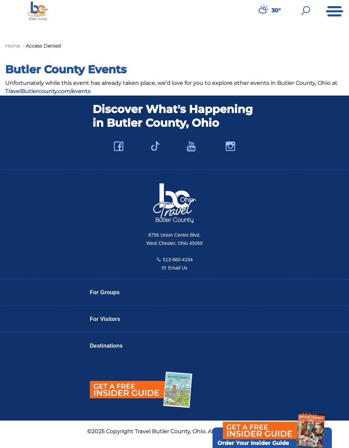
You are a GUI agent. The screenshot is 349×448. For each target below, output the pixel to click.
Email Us (177, 268)
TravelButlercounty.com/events (48, 91)
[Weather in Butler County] (263, 11)
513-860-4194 (178, 259)
